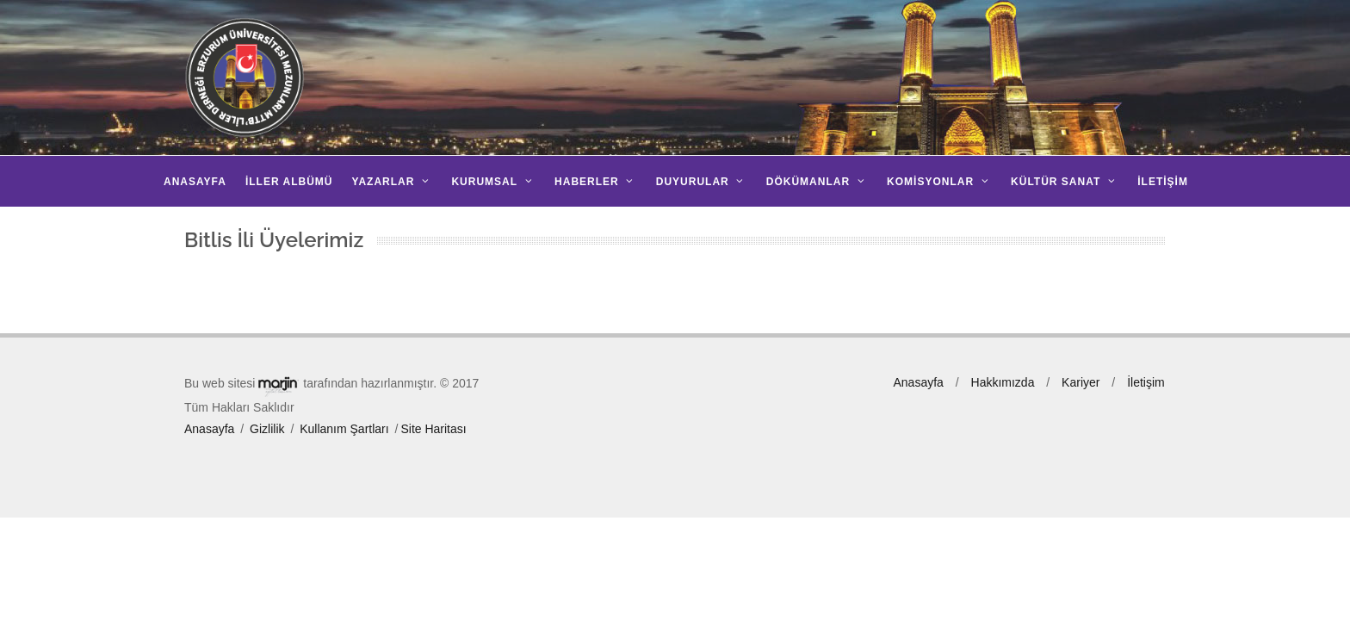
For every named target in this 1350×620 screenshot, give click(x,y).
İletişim (1146, 382)
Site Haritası (433, 429)
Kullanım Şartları (344, 429)
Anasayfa (209, 429)
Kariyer (1080, 382)
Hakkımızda (1003, 382)
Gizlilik (267, 429)
